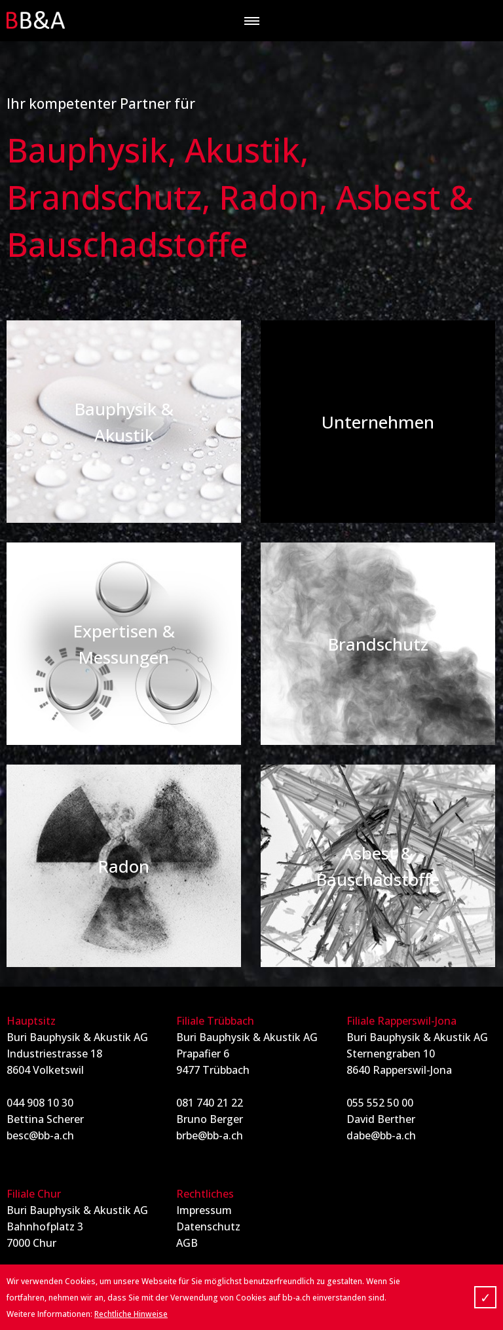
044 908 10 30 (40, 1102)
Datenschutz (208, 1226)
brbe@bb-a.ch (209, 1135)
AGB (187, 1243)
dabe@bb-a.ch (381, 1135)
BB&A (36, 20)
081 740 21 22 (209, 1102)
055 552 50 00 (379, 1102)
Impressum (204, 1210)
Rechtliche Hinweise (131, 1314)
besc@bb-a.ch (40, 1135)
